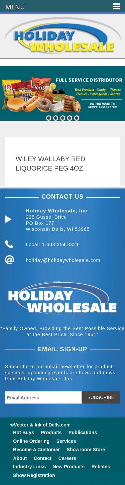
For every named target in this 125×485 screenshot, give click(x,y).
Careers (67, 458)
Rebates (100, 466)
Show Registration (34, 475)
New (69, 466)
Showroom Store (86, 449)
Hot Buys (23, 432)
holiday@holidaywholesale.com (63, 260)
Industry (29, 466)
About (20, 458)
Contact (43, 458)
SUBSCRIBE (100, 397)
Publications (82, 432)
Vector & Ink (27, 424)
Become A (36, 449)
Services (66, 441)
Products (51, 432)
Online (31, 441)
